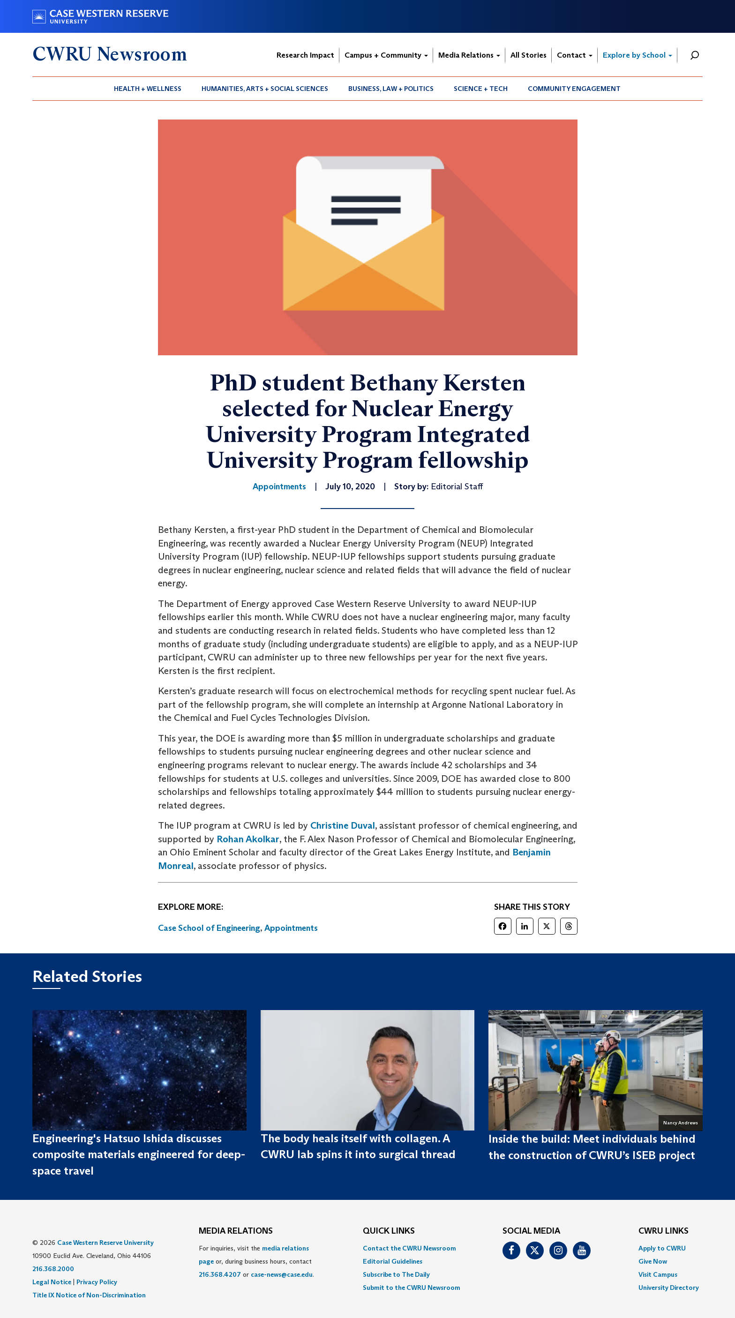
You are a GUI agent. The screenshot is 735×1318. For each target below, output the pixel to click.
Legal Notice (51, 1282)
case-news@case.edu (282, 1274)
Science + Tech (481, 88)
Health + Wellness (147, 88)
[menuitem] (148, 88)
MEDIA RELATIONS (236, 1231)
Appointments (291, 928)
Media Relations (469, 55)
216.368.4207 (220, 1274)
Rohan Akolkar (248, 839)
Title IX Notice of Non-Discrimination (89, 1295)
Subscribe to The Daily (396, 1274)
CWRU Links (663, 1231)
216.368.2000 (53, 1269)
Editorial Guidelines (392, 1261)
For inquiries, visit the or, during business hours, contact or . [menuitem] (256, 1261)
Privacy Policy (96, 1282)
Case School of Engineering (209, 928)
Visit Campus (657, 1274)
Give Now (652, 1261)
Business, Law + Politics (391, 88)
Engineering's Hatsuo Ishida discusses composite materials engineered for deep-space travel (138, 1154)
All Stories (528, 55)
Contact (574, 55)
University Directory (668, 1287)
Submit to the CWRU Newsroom (411, 1287)
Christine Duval (342, 825)
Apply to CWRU (662, 1248)
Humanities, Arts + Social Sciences (265, 88)
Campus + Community (386, 55)
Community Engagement (574, 88)
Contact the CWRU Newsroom (409, 1248)
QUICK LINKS (389, 1231)
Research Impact (305, 55)
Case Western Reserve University (105, 1242)
